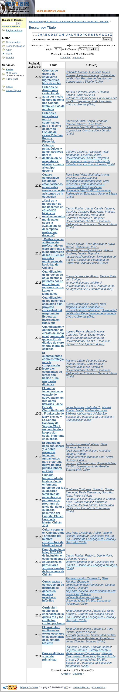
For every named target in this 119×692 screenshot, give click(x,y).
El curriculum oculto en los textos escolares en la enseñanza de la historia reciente (53, 635)
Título (9, 53)
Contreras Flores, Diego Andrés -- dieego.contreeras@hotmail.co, (87, 336)
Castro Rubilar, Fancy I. (80, 555)
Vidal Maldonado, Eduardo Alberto (87, 153)
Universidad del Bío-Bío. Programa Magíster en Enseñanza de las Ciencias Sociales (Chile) (91, 638)
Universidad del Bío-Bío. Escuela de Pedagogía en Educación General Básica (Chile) (91, 193)
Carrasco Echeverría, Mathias (96, 211)
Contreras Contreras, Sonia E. (84, 489)
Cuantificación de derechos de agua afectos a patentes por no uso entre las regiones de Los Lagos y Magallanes (53, 282)
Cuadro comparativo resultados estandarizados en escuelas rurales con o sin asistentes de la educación (53, 185)
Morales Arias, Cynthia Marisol (91, 500)
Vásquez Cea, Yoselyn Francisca (89, 655)
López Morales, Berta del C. (83, 407)
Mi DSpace (11, 73)
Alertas (9, 69)
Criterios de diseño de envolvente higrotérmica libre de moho (51, 77)
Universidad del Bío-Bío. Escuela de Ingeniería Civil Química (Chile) (88, 342)
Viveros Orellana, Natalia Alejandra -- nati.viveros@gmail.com (89, 253)
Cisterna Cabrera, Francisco (83, 151)
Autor (9, 49)
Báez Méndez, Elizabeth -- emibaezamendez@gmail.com (87, 581)
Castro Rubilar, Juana (79, 208)
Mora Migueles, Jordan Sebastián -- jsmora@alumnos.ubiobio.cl (86, 307)
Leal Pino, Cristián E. (79, 532)
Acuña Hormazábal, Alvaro (82, 444)
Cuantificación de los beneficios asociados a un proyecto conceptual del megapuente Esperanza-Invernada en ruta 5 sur (53, 310)
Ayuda (9, 86)
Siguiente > (78, 57)
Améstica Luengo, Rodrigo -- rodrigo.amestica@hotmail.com (88, 453)
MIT (66, 687)
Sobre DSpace (13, 90)
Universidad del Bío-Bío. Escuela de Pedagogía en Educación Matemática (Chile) (89, 662)
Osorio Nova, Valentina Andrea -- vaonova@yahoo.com (89, 558)
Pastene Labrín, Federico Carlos (86, 360)
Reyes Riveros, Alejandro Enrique (88, 74)
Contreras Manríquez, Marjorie (85, 217)
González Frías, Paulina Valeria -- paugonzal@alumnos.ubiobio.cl (90, 495)
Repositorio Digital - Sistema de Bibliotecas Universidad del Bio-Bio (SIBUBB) (69, 21)
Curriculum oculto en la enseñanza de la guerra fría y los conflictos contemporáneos (53, 615)
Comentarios (99, 687)
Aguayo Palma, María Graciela (85, 331)
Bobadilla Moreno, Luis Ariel (83, 72)
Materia (10, 57)
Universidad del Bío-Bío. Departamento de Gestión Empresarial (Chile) (91, 466)
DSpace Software (29, 687)
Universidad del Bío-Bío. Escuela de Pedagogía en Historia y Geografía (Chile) (91, 539)
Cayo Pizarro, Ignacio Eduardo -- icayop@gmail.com (89, 632)
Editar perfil (12, 79)
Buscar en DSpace (12, 20)
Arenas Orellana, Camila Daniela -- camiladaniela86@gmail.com (88, 177)
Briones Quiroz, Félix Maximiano (86, 243)
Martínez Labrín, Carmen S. (83, 578)
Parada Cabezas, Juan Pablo (84, 124)
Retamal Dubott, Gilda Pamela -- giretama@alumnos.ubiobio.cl (86, 365)
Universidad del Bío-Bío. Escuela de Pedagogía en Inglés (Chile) (91, 565)
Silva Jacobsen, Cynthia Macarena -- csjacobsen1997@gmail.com (87, 184)
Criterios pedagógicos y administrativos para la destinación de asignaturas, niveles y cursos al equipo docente (53, 158)
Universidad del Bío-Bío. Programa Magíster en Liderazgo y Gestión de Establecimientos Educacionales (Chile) (90, 161)
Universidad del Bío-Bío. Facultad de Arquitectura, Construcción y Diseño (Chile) (90, 78)
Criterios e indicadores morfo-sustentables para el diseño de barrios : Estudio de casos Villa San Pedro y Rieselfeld (52, 127)
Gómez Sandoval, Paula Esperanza (90, 491)
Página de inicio (14, 30)
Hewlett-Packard (81, 687)
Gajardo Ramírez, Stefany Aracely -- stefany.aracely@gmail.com (88, 652)
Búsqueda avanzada (11, 26)
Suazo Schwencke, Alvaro (82, 276)
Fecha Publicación (15, 46)
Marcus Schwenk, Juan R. (82, 91)
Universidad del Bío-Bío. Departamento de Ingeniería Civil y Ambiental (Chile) (91, 101)
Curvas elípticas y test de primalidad (53, 656)
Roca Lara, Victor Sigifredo (82, 174)
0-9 (40, 34)
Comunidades (13, 42)
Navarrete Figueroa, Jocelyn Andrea (86, 503)
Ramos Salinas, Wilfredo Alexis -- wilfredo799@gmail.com (87, 95)
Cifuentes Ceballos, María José (85, 214)
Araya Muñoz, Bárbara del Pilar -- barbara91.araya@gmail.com (90, 247)
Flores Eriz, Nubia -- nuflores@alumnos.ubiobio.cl (84, 596)
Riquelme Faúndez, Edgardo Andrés (88, 646)
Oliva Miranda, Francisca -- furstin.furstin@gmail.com (86, 447)
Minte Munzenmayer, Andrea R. (85, 610)
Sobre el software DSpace (50, 10)
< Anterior (65, 57)
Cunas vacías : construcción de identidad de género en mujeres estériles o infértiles (53, 591)
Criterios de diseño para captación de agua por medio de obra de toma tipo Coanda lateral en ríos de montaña (53, 98)
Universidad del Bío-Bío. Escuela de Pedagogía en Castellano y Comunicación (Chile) (90, 416)
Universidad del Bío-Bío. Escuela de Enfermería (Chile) (90, 508)
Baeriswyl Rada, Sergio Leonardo (86, 120)
